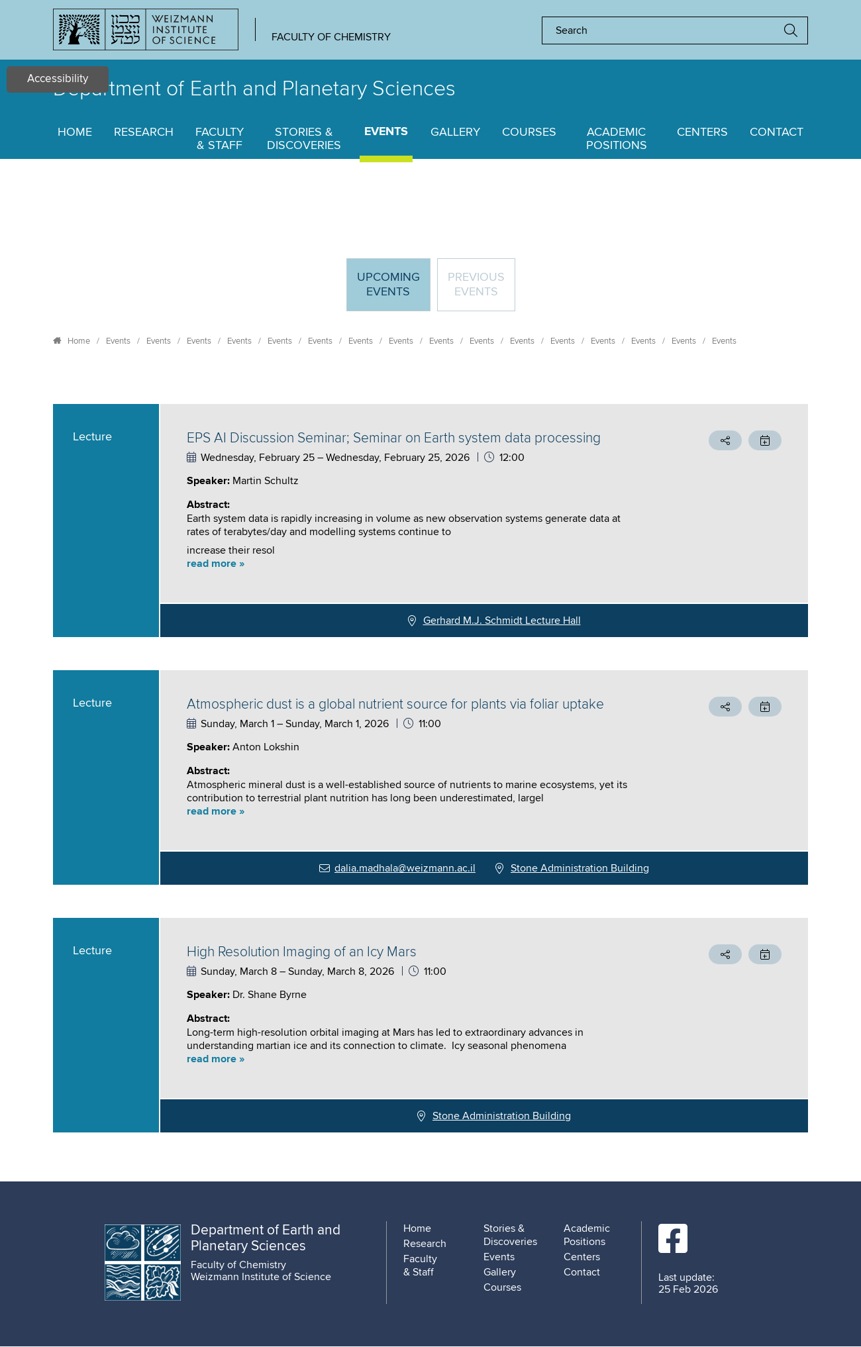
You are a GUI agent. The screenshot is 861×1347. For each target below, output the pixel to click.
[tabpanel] (430, 768)
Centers (702, 132)
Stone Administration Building (580, 868)
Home (75, 132)
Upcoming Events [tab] (393, 290)
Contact (776, 132)
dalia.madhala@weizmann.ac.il (405, 868)
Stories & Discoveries (304, 139)
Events (386, 132)
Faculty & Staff (219, 139)
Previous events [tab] (476, 284)
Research (144, 132)
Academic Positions (616, 139)
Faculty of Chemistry (331, 37)
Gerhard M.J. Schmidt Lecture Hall (502, 620)
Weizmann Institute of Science (261, 1276)
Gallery (455, 132)
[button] (413, 564)
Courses (529, 132)
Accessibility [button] (57, 79)
